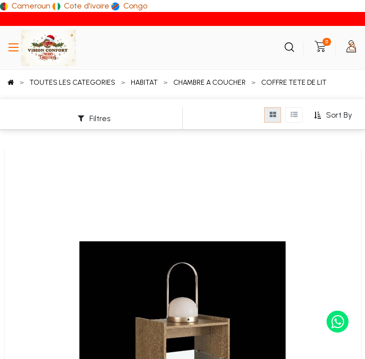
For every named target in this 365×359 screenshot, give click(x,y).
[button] (333, 115)
